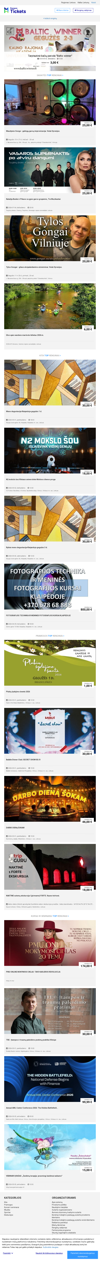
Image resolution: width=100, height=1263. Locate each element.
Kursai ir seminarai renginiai (50, 916)
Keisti (93, 3)
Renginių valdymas (59, 1228)
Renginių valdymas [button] (83, 10)
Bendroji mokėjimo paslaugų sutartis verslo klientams (73, 1220)
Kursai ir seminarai (11, 1207)
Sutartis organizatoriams (62, 1210)
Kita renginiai (50, 355)
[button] (9, 50)
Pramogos (8, 1205)
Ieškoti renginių (50, 18)
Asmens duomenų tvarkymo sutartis (66, 1212)
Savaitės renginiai (50, 75)
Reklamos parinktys (60, 1223)
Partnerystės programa (61, 1230)
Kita (5, 1202)
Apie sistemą (57, 1202)
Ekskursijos (8, 1215)
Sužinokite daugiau (50, 1247)
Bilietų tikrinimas (58, 1225)
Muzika (7, 1210)
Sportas (7, 1212)
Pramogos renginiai (50, 636)
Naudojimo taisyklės (60, 1207)
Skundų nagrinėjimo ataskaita (64, 1233)
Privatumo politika (59, 1205)
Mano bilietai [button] (62, 10)
